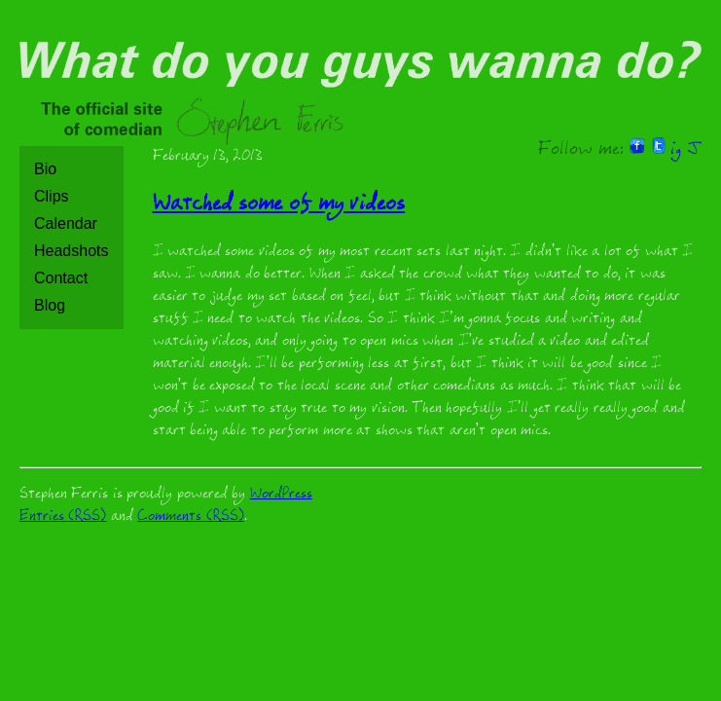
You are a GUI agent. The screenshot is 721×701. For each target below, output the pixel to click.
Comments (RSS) (190, 517)
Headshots (71, 250)
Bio (45, 169)
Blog (49, 305)
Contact (61, 278)
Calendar (65, 223)
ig (675, 151)
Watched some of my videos (279, 206)
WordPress (281, 495)
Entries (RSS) (62, 517)
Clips (51, 196)
